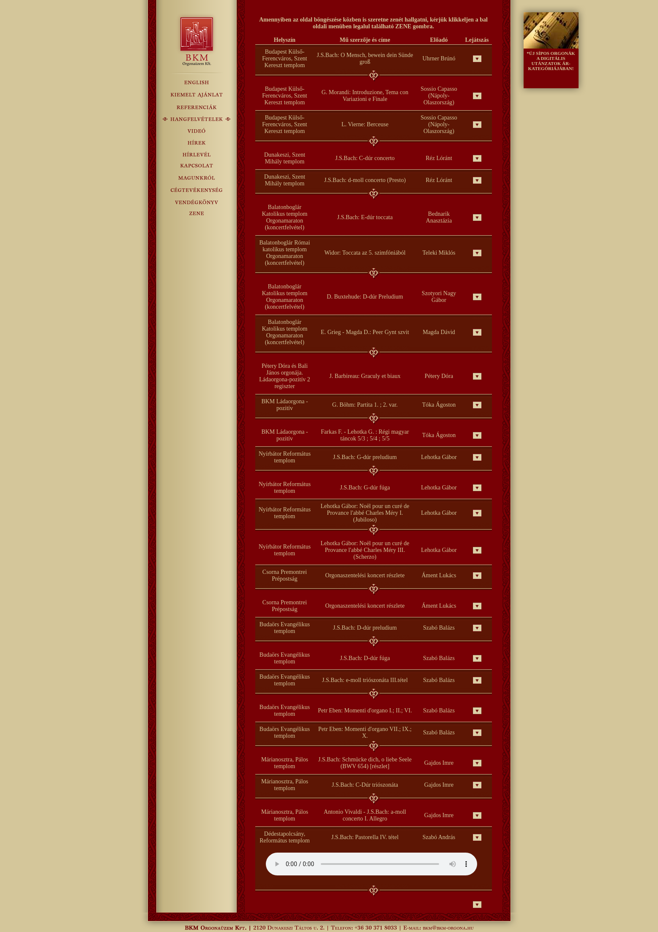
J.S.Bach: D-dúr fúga (365, 658)
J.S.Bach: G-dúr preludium (365, 457)
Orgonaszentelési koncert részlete (365, 575)
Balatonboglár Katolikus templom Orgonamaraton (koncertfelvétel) (285, 217)
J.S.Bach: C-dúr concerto (365, 158)
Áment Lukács (438, 575)
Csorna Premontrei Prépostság (284, 575)
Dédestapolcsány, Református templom (284, 837)
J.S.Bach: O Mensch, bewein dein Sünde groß (365, 58)
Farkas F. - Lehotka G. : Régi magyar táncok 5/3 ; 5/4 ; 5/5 (365, 435)
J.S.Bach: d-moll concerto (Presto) (365, 180)
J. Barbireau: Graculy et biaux (364, 376)
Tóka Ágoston (439, 405)
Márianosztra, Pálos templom (284, 762)
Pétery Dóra (439, 376)
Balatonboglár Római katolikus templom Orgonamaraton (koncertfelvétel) (284, 252)
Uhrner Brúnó (438, 58)
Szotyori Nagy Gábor (439, 296)
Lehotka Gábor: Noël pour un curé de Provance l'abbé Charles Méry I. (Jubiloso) (365, 513)
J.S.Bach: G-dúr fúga (365, 487)
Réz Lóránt (439, 158)
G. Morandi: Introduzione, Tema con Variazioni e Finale (365, 95)
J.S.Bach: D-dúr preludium (365, 628)
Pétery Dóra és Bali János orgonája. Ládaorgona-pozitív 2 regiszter (284, 376)
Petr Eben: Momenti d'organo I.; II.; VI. (365, 710)
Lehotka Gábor (438, 457)
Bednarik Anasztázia (439, 217)
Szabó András (439, 837)
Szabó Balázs (439, 628)
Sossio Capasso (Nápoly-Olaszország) (438, 96)
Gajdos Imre (439, 763)
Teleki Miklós (439, 253)
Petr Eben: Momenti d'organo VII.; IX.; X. (365, 732)
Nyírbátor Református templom (285, 457)
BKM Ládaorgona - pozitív (284, 404)
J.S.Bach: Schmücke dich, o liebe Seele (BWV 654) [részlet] (365, 762)
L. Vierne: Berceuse (364, 124)
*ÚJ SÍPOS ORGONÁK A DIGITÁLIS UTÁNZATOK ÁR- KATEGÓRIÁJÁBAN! (551, 61)
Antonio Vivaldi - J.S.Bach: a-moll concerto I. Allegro (365, 815)
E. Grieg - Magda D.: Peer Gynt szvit (365, 332)
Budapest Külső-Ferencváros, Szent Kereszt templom (284, 58)
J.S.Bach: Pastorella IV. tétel (365, 837)
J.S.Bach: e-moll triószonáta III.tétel (365, 680)
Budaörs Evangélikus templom (284, 627)
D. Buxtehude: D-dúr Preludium (365, 296)
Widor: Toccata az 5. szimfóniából (364, 253)
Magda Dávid (439, 332)
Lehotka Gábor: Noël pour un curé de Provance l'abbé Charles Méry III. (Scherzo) (365, 550)
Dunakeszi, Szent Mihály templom (284, 158)
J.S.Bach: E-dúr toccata (365, 217)
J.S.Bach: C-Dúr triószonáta (365, 785)
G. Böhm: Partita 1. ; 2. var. (365, 405)
